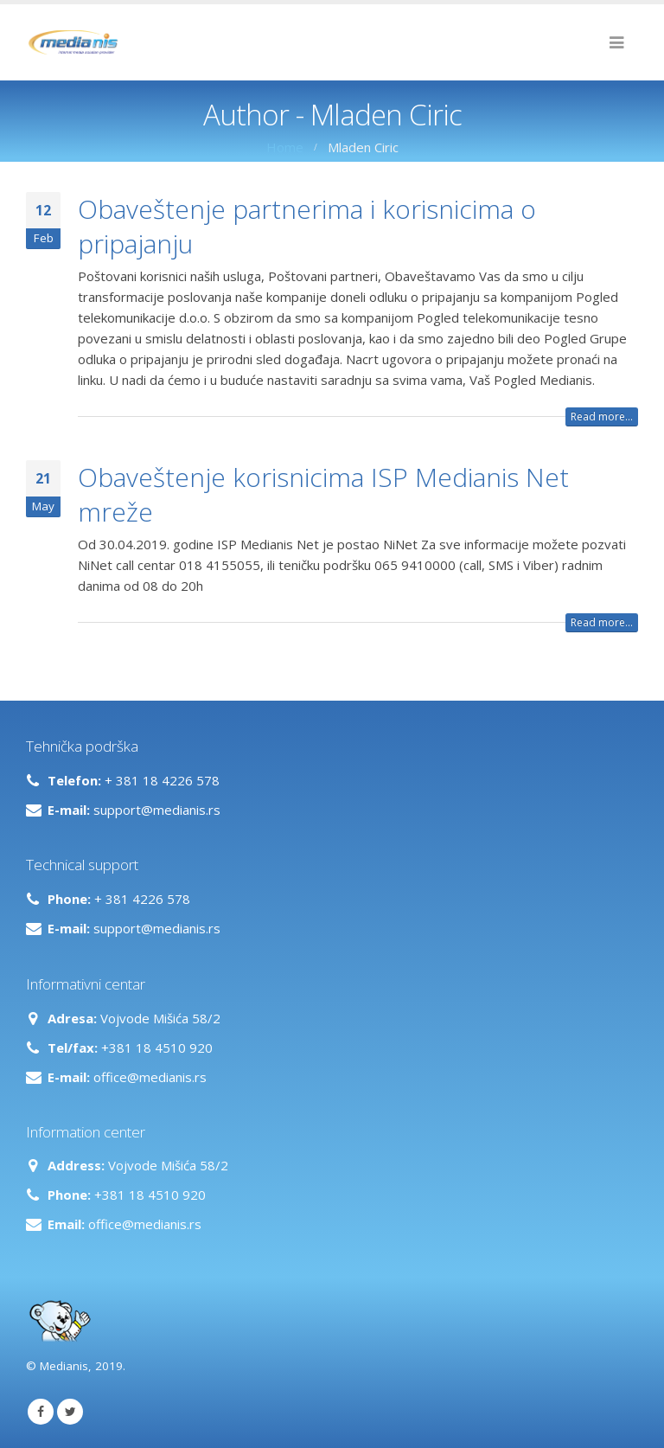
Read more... (602, 416)
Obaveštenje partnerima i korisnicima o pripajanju (307, 226)
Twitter (70, 1412)
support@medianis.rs (156, 809)
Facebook (41, 1412)
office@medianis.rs (150, 1077)
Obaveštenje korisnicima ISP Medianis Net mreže (323, 494)
